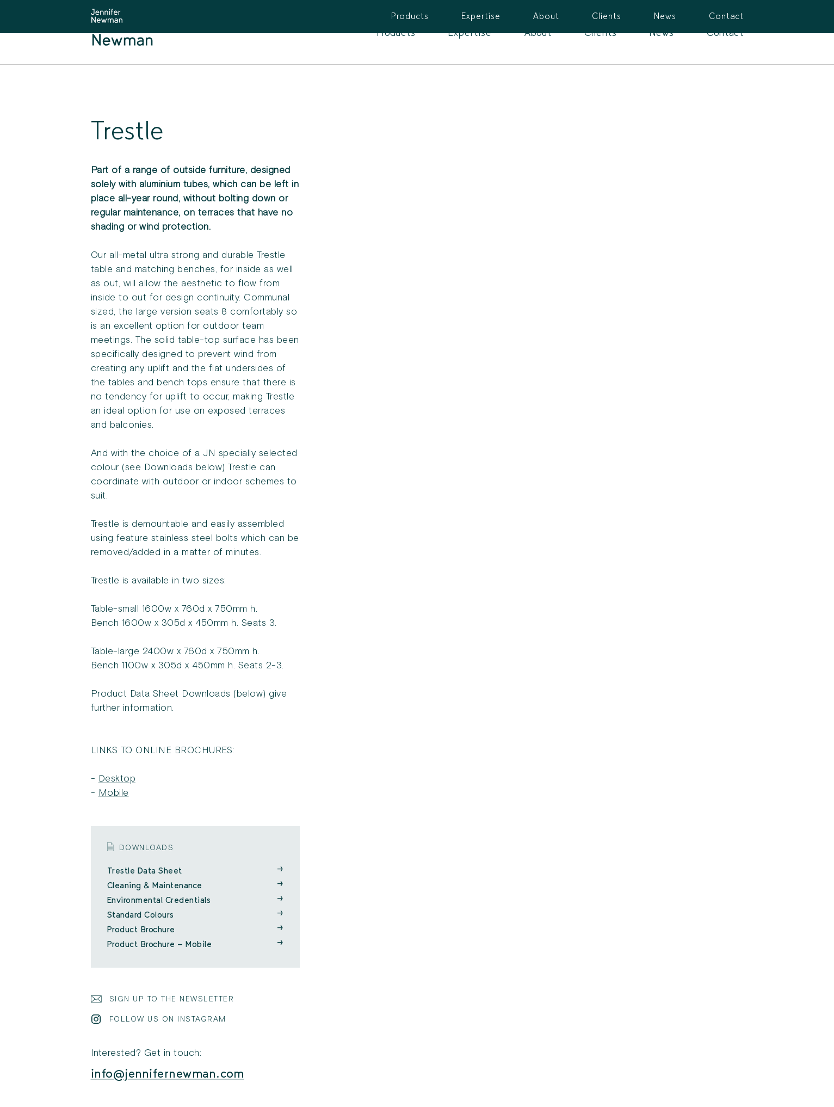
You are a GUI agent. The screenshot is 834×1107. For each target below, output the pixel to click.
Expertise (470, 32)
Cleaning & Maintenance (195, 885)
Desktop (117, 778)
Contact (725, 32)
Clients (600, 32)
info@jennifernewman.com (168, 1073)
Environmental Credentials (195, 900)
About (538, 32)
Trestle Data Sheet (195, 870)
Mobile (113, 792)
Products (396, 32)
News (662, 32)
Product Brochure (195, 929)
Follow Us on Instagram (167, 1019)
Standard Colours (195, 914)
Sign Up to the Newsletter (171, 999)
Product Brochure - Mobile (195, 944)
